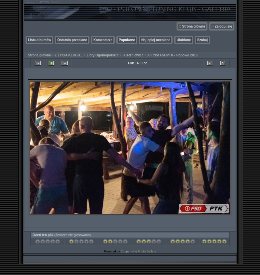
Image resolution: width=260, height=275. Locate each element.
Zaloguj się (223, 26)
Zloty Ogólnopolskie (102, 55)
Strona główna (193, 26)
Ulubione (184, 40)
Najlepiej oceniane (155, 40)
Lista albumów (39, 40)
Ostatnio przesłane (72, 40)
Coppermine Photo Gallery (138, 251)
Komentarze (102, 40)
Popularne (127, 40)
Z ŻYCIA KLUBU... (69, 55)
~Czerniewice (133, 55)
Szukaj (202, 40)
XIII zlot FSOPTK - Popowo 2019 (172, 55)
